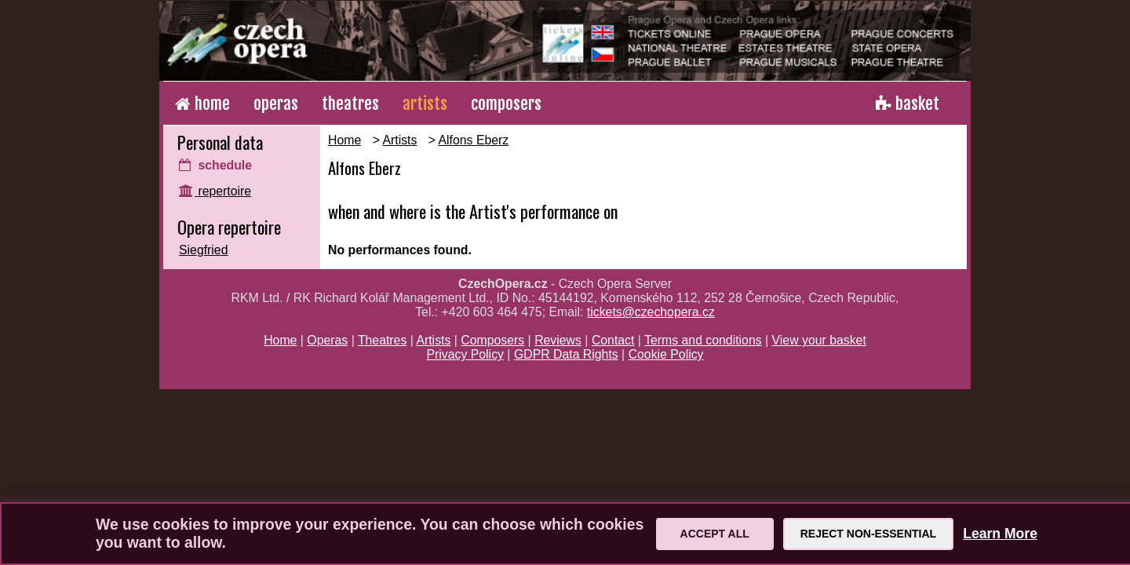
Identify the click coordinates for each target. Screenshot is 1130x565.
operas (275, 103)
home (202, 103)
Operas (327, 340)
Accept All (714, 533)
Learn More (1000, 533)
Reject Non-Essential (868, 533)
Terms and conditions (703, 340)
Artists (399, 140)
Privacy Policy (465, 354)
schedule (215, 165)
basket (907, 103)
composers (506, 103)
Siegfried (203, 250)
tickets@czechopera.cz (651, 312)
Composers (492, 340)
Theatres (382, 340)
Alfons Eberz (474, 140)
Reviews (557, 340)
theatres (350, 103)
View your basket (819, 340)
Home (344, 140)
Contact (613, 340)
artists (425, 103)
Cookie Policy (666, 354)
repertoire (215, 191)
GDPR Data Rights (566, 354)
